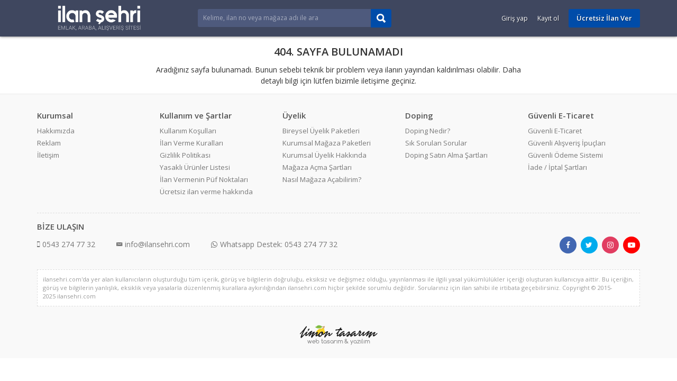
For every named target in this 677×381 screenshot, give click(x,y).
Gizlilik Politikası (185, 155)
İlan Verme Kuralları (191, 143)
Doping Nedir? (427, 130)
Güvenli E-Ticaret (555, 130)
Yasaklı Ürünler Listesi (195, 167)
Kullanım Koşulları (188, 130)
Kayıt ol (548, 18)
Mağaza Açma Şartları (317, 167)
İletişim (48, 155)
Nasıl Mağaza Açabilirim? (321, 179)
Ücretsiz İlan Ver (604, 18)
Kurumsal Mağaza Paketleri (326, 143)
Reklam (49, 143)
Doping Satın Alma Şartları (446, 155)
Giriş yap (514, 18)
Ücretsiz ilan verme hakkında (206, 191)
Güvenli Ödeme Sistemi (565, 155)
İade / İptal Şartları (557, 167)
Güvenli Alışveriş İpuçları (567, 143)
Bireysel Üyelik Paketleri (321, 130)
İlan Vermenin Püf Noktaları (204, 179)
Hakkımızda (56, 130)
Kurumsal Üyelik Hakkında (324, 155)
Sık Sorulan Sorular (436, 143)
